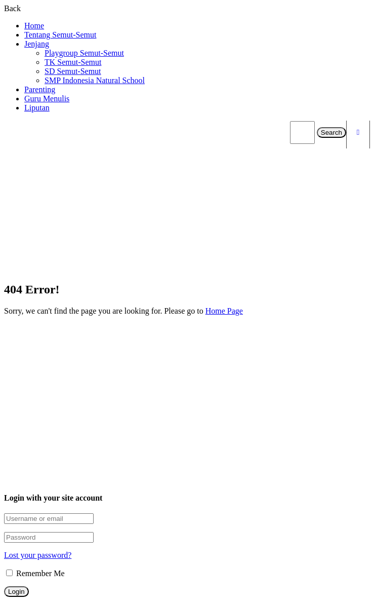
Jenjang (36, 44)
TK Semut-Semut (73, 62)
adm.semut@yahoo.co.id (74, 436)
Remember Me (35, 573)
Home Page (224, 311)
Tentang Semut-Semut (60, 34)
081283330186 (59, 422)
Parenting (39, 89)
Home (34, 25)
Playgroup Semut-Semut (84, 53)
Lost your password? (37, 555)
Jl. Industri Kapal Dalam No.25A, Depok (101, 450)
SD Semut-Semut (73, 71)
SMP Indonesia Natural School (95, 80)
